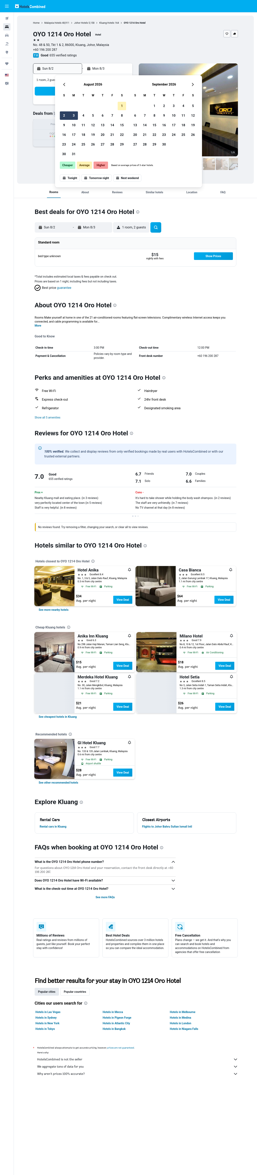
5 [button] (93, 115)
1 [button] (122, 106)
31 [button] (73, 154)
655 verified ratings (63, 55)
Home (36, 22)
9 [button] (64, 125)
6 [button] (102, 115)
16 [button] (64, 135)
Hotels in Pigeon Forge (117, 1017)
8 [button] (122, 115)
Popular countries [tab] (75, 991)
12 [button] (93, 125)
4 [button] (83, 115)
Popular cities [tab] (46, 991)
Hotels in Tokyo (45, 1028)
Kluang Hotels (106, 22)
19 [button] (93, 135)
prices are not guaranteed (120, 1047)
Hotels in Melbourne (182, 1012)
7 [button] (112, 115)
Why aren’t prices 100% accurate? (137, 1073)
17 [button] (73, 135)
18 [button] (83, 135)
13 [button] (102, 125)
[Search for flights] (7, 18)
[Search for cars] (7, 35)
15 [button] (122, 125)
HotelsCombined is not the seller (137, 1059)
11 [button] (83, 125)
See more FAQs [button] (105, 897)
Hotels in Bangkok (114, 1028)
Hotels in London (180, 1023)
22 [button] (122, 135)
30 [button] (64, 154)
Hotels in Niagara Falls (184, 1028)
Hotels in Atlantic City (116, 1023)
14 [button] (112, 125)
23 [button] (64, 144)
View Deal (122, 599)
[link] (54, 610)
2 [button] (64, 115)
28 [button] (112, 144)
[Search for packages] (7, 44)
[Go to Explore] (7, 52)
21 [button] (112, 135)
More (38, 325)
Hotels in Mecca (113, 1012)
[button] (6, 6)
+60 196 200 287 (45, 50)
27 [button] (102, 144)
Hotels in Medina (180, 1017)
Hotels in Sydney (46, 1017)
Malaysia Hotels (52, 22)
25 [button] (83, 144)
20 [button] (102, 135)
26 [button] (93, 144)
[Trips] (7, 64)
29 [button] (122, 144)
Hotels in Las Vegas (48, 1012)
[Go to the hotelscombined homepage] (30, 6)
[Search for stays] (7, 27)
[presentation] (138, 212)
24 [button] (73, 144)
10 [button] (73, 125)
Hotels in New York (47, 1023)
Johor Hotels (81, 22)
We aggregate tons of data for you (137, 1066)
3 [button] (73, 115)
